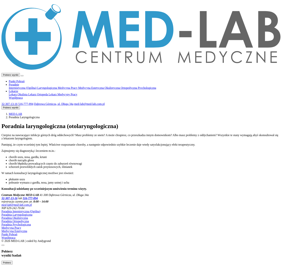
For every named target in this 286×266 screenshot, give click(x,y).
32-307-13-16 (9, 103)
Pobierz (7, 262)
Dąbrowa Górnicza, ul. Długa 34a (54, 103)
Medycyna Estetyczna (14, 231)
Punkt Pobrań (9, 234)
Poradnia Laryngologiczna (16, 214)
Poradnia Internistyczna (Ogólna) (20, 211)
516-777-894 (25, 103)
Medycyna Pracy (11, 227)
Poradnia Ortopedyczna (15, 221)
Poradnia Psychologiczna (16, 224)
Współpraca (8, 237)
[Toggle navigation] (22, 75)
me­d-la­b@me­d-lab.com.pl (89, 103)
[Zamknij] (2, 245)
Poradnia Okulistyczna (14, 217)
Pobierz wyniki (10, 75)
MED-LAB (15, 113)
